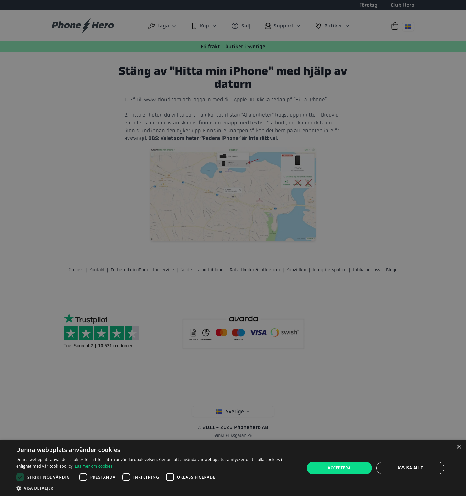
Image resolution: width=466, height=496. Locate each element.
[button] (156, 488)
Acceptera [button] (339, 467)
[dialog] (233, 468)
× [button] (458, 447)
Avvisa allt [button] (410, 467)
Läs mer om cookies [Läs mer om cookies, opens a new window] (93, 466)
